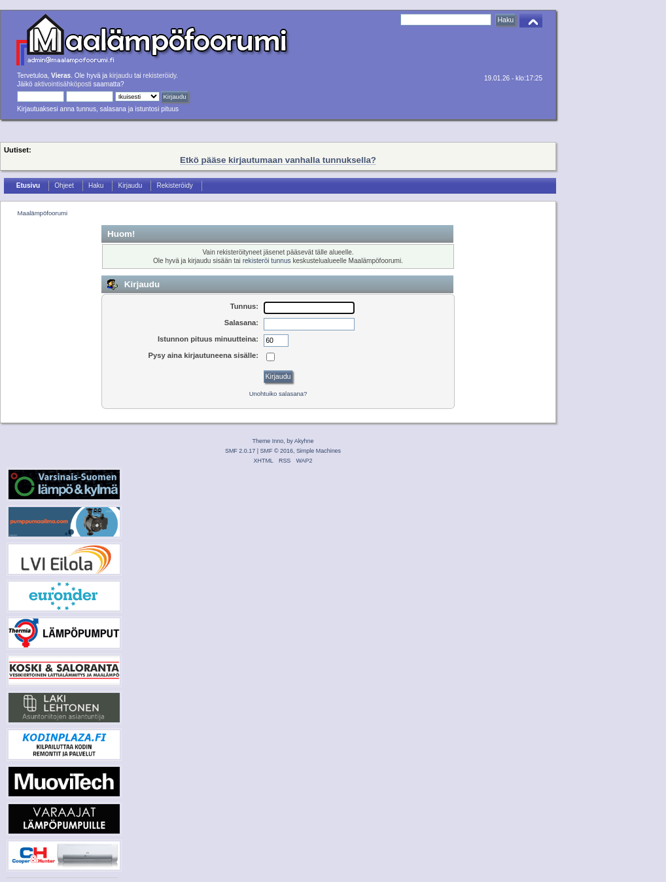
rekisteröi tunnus (267, 260)
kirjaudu (120, 75)
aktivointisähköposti (62, 84)
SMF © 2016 (276, 451)
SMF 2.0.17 (240, 451)
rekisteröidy (160, 75)
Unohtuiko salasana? (278, 393)
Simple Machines (318, 451)
